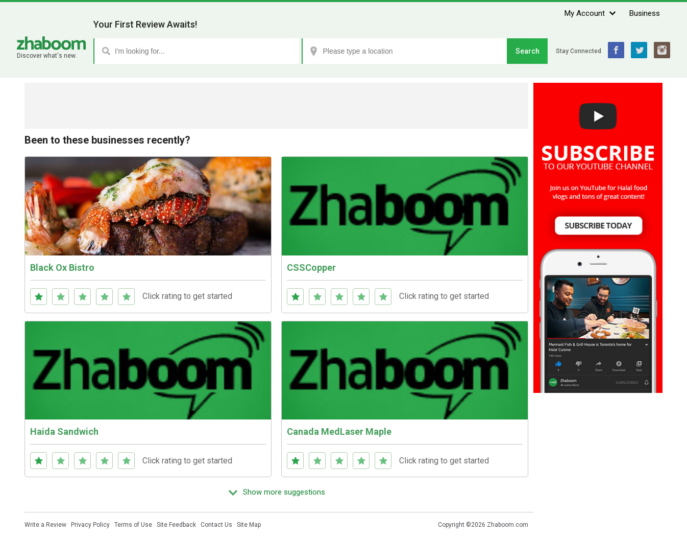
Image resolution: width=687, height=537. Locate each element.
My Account (585, 13)
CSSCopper (311, 267)
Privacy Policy (90, 524)
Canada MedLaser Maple (339, 431)
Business (644, 13)
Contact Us (216, 524)
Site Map (249, 524)
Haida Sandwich (64, 431)
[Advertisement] (276, 106)
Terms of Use (133, 524)
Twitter (639, 50)
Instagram (662, 50)
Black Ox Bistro (62, 267)
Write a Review (45, 524)
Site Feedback (176, 524)
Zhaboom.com (507, 524)
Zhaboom (51, 43)
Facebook (616, 50)
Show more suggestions (284, 492)
